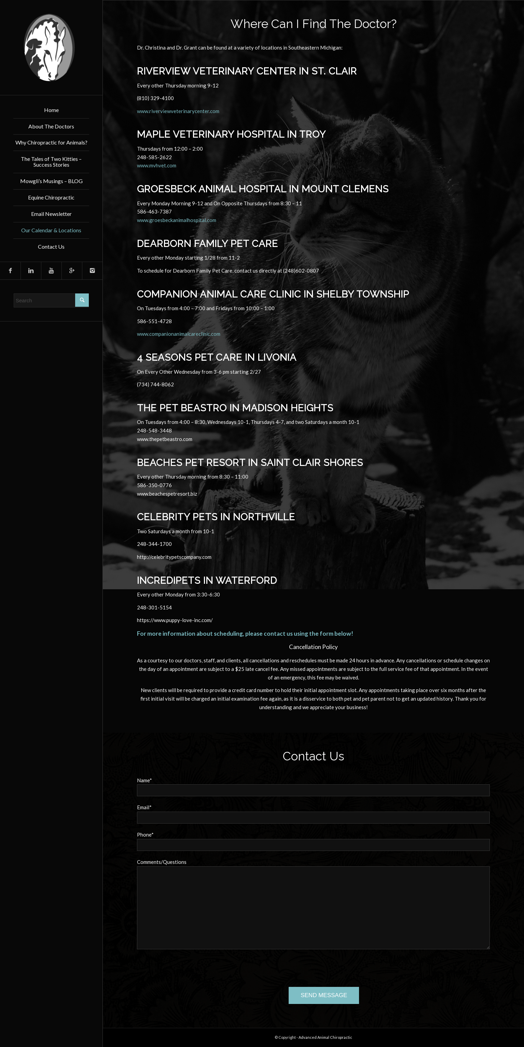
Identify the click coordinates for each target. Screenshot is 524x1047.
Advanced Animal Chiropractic (325, 1037)
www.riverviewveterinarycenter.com (178, 111)
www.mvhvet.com (156, 165)
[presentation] (189, 969)
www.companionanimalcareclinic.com (178, 334)
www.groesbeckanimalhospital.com (176, 220)
